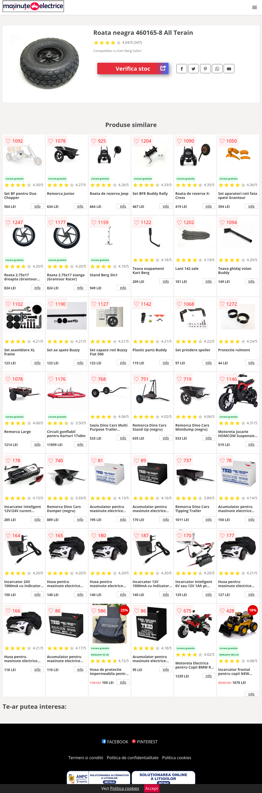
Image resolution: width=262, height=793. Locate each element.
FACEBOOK (115, 742)
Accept (151, 788)
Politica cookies (176, 757)
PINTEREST (144, 742)
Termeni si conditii (85, 757)
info (37, 206)
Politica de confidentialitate (133, 757)
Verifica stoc (142, 68)
